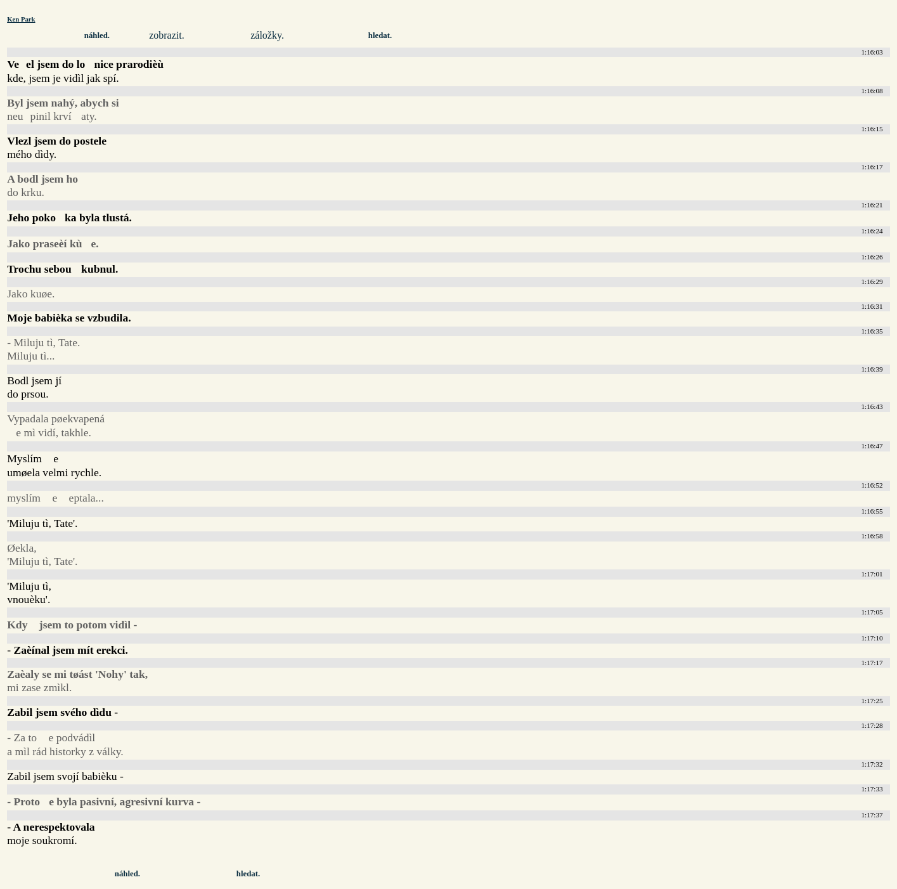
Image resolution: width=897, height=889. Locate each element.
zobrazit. (166, 35)
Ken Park (21, 19)
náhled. (97, 35)
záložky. (267, 35)
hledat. (380, 35)
